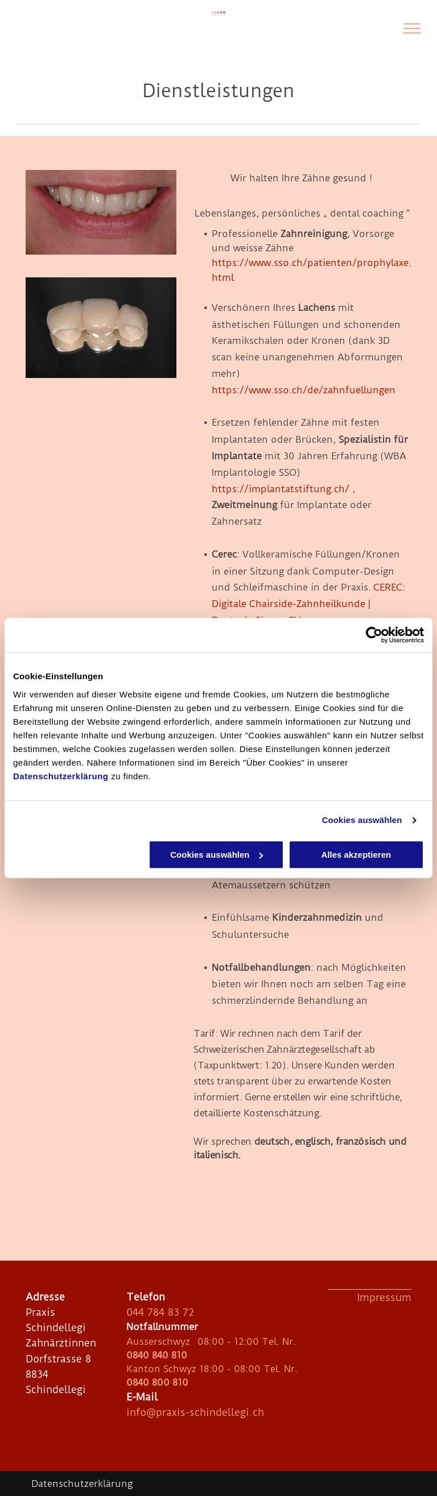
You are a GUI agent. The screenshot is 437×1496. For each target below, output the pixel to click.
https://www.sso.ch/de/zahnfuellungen (303, 390)
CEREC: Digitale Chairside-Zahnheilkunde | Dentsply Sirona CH (308, 603)
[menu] (412, 28)
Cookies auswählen (362, 820)
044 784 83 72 (160, 1312)
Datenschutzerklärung (61, 776)
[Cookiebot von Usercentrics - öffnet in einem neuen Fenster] (374, 634)
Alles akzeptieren (356, 854)
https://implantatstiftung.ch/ (280, 488)
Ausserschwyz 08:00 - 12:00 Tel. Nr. (211, 1341)
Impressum (384, 1297)
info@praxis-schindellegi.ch (195, 1412)
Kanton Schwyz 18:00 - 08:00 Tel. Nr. (212, 1368)
